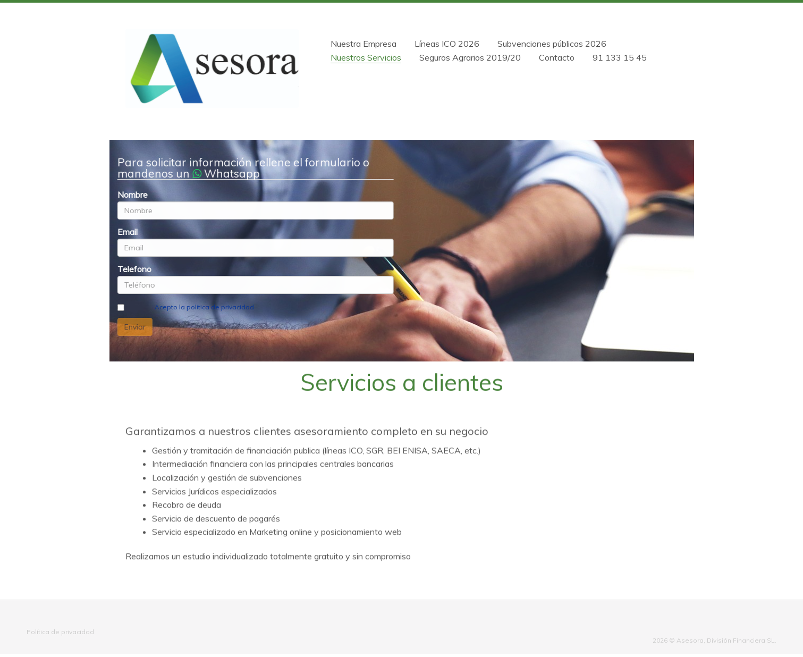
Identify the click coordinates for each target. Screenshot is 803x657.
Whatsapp (225, 173)
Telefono (134, 269)
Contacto (556, 57)
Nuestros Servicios (366, 57)
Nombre (132, 194)
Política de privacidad (60, 632)
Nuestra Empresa (363, 43)
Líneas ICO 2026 (447, 43)
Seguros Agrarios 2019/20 (470, 57)
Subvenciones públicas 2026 (551, 43)
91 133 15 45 (620, 57)
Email (127, 232)
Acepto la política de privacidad (203, 307)
